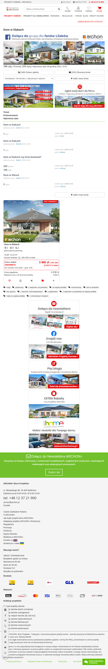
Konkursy (7, 531)
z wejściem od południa (37, 287)
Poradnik (55, 16)
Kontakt (6, 505)
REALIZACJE (68, 16)
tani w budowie (92, 287)
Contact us (10, 540)
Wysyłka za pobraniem (13, 571)
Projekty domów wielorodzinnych (17, 619)
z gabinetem (53, 292)
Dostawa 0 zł (9, 568)
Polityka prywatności (14, 662)
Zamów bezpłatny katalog (90, 22)
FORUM (78, 16)
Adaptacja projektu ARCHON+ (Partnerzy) (21, 521)
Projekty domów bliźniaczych (16, 622)
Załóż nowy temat (79, 78)
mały (8, 287)
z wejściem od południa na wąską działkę (79, 292)
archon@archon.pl (11, 502)
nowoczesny (76, 287)
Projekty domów (13, 16)
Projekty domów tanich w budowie (18, 609)
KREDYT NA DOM (97, 16)
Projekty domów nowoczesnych (17, 625)
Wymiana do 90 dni (11, 562)
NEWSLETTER (80, 2)
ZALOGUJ (66, 2)
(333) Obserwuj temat (79, 72)
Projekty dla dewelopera (36, 16)
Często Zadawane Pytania (14, 512)
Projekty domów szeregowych (16, 612)
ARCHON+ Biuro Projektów (16, 483)
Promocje (7, 527)
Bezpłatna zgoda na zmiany (15, 558)
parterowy (19, 287)
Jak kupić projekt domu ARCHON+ (18, 518)
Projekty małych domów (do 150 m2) (19, 616)
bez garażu (10, 292)
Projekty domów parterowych (16, 628)
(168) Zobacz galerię (28, 72)
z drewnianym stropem (39, 296)
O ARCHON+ (9, 515)
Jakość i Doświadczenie (13, 555)
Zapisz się (54, 472)
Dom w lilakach (11, 244)
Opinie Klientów (10, 534)
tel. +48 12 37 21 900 (19, 498)
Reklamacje (62, 662)
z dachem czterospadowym (32, 292)
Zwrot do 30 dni (10, 565)
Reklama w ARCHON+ (13, 537)
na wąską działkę (59, 287)
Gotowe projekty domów (13, 606)
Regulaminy (8, 524)
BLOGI (85, 16)
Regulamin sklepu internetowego (40, 662)
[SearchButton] (59, 9)
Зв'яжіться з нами (13, 543)
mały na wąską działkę (15, 296)
